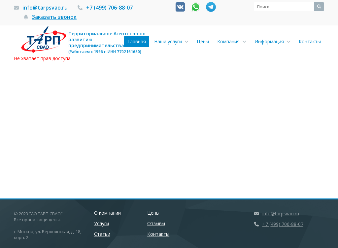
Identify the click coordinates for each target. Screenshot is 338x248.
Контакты (310, 41)
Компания (231, 41)
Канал (211, 7)
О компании (107, 213)
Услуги (101, 223)
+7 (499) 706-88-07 (109, 7)
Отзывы (156, 223)
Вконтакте (180, 7)
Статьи (102, 234)
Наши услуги (171, 41)
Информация (272, 41)
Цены (203, 41)
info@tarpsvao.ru (45, 7)
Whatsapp (195, 7)
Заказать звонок (54, 16)
